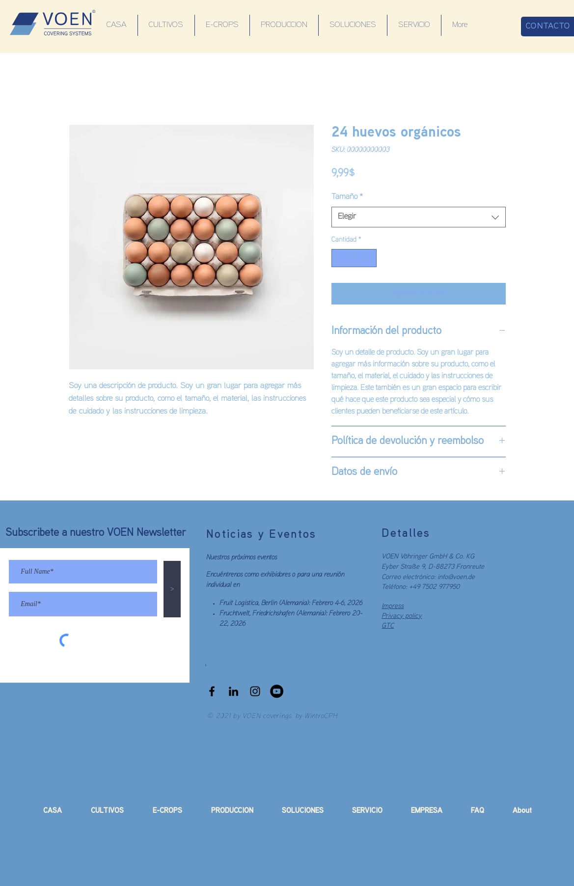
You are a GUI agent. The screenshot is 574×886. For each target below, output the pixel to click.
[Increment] (369, 258)
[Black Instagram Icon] (255, 691)
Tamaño (347, 197)
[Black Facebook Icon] (212, 691)
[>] (172, 589)
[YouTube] (276, 691)
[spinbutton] (354, 258)
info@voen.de (456, 577)
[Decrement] (339, 258)
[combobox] (418, 217)
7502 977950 (441, 587)
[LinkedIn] (233, 691)
